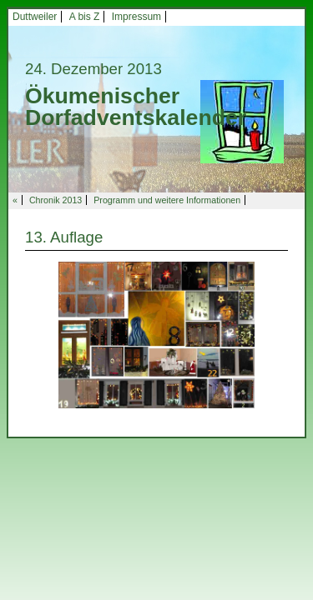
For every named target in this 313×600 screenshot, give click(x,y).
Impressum (136, 16)
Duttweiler (35, 16)
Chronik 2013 (55, 200)
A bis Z (84, 16)
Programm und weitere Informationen (166, 200)
